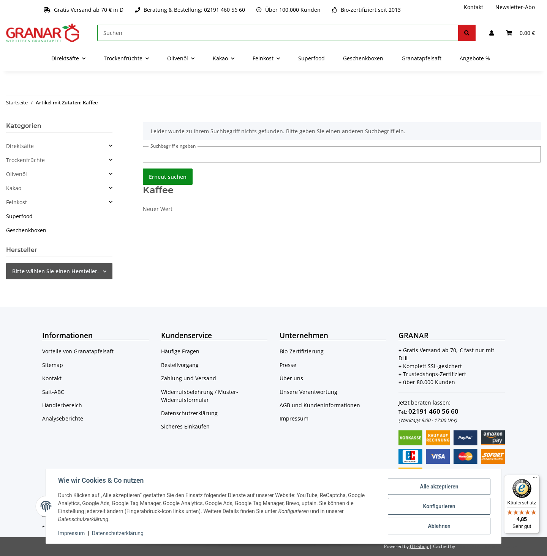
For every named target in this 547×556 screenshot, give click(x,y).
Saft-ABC (53, 391)
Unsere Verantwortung (308, 391)
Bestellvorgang (180, 365)
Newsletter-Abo (515, 7)
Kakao (13, 188)
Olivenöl (16, 174)
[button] (491, 33)
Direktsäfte (20, 146)
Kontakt (473, 7)
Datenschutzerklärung (189, 413)
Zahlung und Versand (188, 378)
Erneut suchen (168, 176)
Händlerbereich (62, 405)
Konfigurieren (439, 506)
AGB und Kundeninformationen (320, 405)
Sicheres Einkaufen (185, 426)
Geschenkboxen (26, 230)
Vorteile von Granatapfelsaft (78, 351)
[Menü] (534, 479)
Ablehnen (439, 526)
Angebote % (475, 58)
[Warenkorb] (520, 33)
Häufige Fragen (180, 351)
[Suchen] (277, 33)
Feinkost (16, 202)
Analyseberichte (62, 418)
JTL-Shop (419, 546)
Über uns (291, 378)
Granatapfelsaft (421, 58)
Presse (288, 365)
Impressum (294, 418)
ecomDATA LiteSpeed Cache (486, 546)
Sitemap (52, 365)
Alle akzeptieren (439, 487)
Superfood (19, 216)
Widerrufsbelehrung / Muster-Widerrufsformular (199, 395)
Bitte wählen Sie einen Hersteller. (55, 271)
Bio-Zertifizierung (302, 351)
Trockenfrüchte (25, 160)
